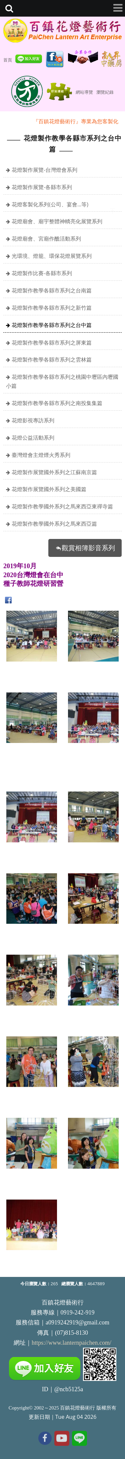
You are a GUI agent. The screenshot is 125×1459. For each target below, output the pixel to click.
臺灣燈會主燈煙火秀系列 (41, 455)
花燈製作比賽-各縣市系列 (42, 273)
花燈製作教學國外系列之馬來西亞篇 (54, 523)
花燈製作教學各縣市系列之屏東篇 (52, 342)
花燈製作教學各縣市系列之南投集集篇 (57, 403)
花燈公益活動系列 (33, 437)
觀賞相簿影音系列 (88, 547)
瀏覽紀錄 (105, 92)
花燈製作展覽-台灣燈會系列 (44, 169)
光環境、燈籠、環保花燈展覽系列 (52, 256)
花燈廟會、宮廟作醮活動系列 (46, 238)
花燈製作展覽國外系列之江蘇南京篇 (54, 472)
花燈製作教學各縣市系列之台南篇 (52, 290)
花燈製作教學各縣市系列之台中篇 (52, 325)
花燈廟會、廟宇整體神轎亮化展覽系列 (57, 221)
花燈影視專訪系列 (33, 420)
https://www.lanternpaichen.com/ (71, 1342)
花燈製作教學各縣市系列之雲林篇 (52, 359)
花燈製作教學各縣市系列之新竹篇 (52, 307)
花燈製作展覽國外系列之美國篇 (49, 489)
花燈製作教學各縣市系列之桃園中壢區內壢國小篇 (62, 381)
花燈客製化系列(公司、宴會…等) (50, 204)
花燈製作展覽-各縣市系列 (42, 187)
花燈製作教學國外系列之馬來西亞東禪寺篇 (62, 506)
